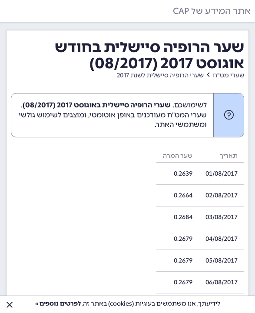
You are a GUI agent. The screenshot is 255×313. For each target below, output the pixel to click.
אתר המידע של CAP (212, 11)
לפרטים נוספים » (58, 303)
